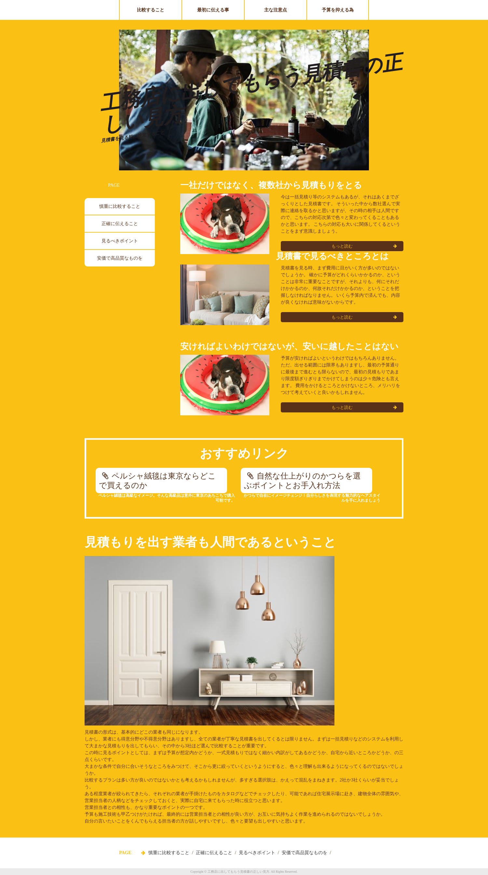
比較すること (150, 9)
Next (360, 102)
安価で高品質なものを (119, 258)
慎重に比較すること (119, 206)
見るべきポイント (120, 240)
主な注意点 (275, 9)
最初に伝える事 (213, 9)
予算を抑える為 (338, 9)
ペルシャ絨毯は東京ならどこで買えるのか (157, 481)
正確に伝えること (120, 223)
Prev (128, 102)
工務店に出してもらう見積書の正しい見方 (250, 93)
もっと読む (342, 317)
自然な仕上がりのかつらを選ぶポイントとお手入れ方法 (302, 481)
